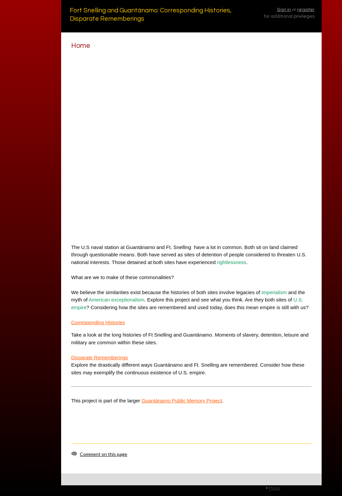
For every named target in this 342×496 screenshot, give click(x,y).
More (274, 488)
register (306, 9)
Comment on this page (103, 454)
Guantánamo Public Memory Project (182, 400)
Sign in (284, 9)
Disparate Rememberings (99, 357)
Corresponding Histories (98, 322)
